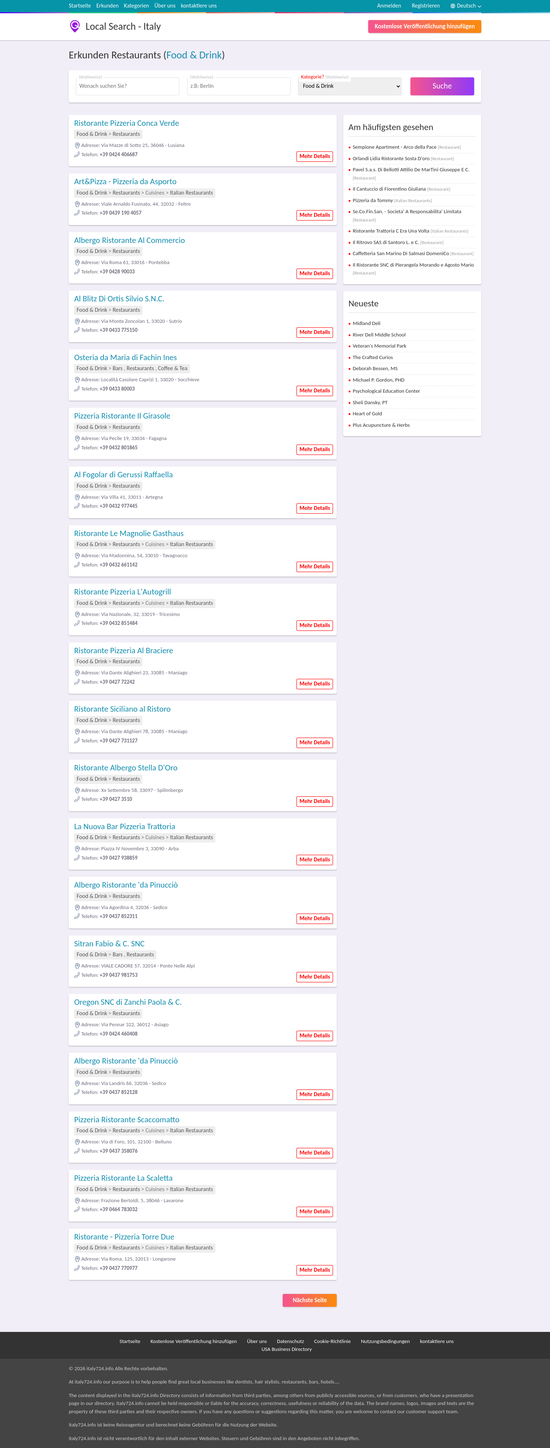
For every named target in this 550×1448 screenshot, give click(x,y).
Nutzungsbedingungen (385, 1341)
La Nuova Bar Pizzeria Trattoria (124, 826)
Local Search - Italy (123, 26)
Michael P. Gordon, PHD (379, 380)
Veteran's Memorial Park (380, 346)
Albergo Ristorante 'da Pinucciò (126, 885)
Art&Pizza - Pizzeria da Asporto (125, 181)
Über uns (165, 5)
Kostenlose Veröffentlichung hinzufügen (425, 26)
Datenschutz (290, 1341)
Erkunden (107, 5)
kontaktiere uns (198, 5)
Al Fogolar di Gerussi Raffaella (123, 474)
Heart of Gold (367, 413)
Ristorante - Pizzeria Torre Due (124, 1237)
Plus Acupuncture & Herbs (381, 425)
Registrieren (426, 5)
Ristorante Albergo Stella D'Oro (125, 768)
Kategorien (136, 5)
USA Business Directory (287, 1349)
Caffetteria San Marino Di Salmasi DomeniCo (413, 253)
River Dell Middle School (379, 334)
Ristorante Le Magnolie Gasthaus (129, 533)
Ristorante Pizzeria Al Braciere (123, 650)
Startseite (80, 5)
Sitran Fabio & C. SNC (109, 943)
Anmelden (389, 5)
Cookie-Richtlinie (332, 1341)
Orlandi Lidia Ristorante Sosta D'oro (403, 158)
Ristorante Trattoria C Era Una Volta (410, 231)
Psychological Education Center (386, 391)
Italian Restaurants (191, 192)
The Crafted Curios (373, 357)
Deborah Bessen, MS (375, 368)
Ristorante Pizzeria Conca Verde (126, 123)
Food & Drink (194, 54)
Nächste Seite (310, 1300)
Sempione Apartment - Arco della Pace (407, 147)
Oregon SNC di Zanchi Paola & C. (128, 1002)
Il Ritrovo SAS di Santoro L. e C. (398, 242)
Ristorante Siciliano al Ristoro (122, 709)
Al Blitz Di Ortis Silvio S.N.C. (119, 298)
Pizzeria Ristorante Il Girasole (122, 416)
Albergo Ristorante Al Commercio (129, 240)
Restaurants (126, 133)
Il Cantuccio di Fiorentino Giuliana (402, 189)
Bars (118, 368)
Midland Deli (367, 323)
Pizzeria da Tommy (392, 200)
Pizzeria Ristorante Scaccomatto (127, 1119)
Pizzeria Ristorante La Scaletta (123, 1178)
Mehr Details (315, 156)
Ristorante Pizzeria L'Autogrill (122, 592)
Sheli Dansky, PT (370, 402)
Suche (442, 86)
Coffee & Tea (173, 368)
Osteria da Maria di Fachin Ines (125, 357)
